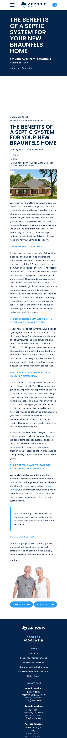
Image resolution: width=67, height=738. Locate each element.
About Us (33, 623)
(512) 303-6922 (33, 688)
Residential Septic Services (33, 628)
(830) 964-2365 (33, 671)
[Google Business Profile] (28, 719)
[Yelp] (33, 719)
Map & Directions (33, 668)
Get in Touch (33, 646)
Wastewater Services (33, 632)
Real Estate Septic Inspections (33, 641)
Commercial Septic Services (33, 637)
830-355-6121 (33, 611)
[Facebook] (39, 719)
